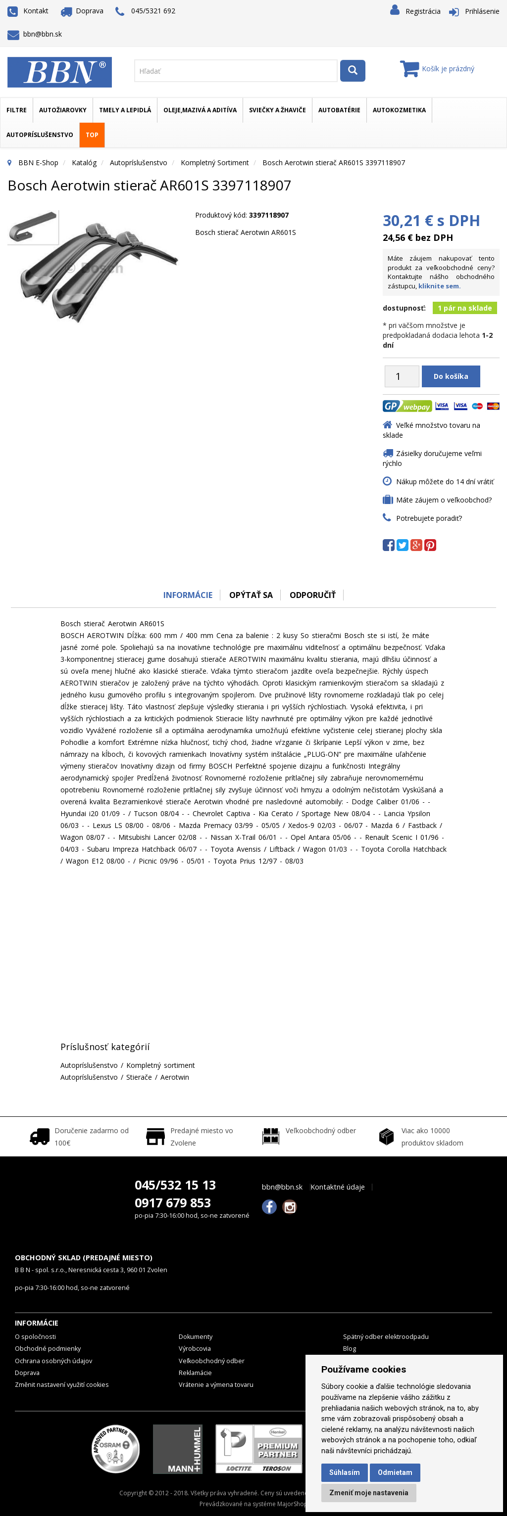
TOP (92, 135)
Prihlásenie (482, 11)
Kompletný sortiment (215, 162)
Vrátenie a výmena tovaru (216, 1384)
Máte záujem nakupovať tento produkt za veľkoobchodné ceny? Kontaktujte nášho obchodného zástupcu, (441, 272)
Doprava (82, 10)
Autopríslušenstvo (39, 135)
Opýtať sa (251, 595)
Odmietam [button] (395, 1472)
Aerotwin (174, 1077)
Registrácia (423, 11)
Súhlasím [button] (344, 1472)
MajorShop (292, 1504)
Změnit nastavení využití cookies (62, 1384)
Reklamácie (195, 1373)
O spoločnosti (35, 1336)
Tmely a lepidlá (125, 110)
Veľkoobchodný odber (212, 1361)
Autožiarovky (63, 110)
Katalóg (84, 162)
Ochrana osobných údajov (53, 1361)
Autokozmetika (399, 110)
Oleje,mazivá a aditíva (200, 110)
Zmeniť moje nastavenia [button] (368, 1493)
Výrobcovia (195, 1348)
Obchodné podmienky (48, 1348)
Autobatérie (339, 110)
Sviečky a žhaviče (277, 110)
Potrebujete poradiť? (429, 518)
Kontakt (28, 10)
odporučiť (313, 595)
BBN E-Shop (38, 162)
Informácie (187, 595)
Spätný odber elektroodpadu (386, 1336)
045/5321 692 (145, 11)
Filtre (16, 110)
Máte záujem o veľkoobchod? (444, 500)
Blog (349, 1348)
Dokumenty (195, 1336)
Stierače (139, 1077)
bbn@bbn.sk (34, 34)
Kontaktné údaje (337, 1187)
